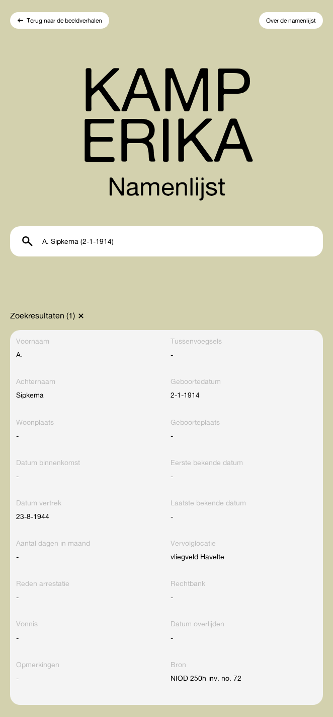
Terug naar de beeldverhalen (64, 20)
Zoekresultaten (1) (42, 315)
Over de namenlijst (291, 20)
